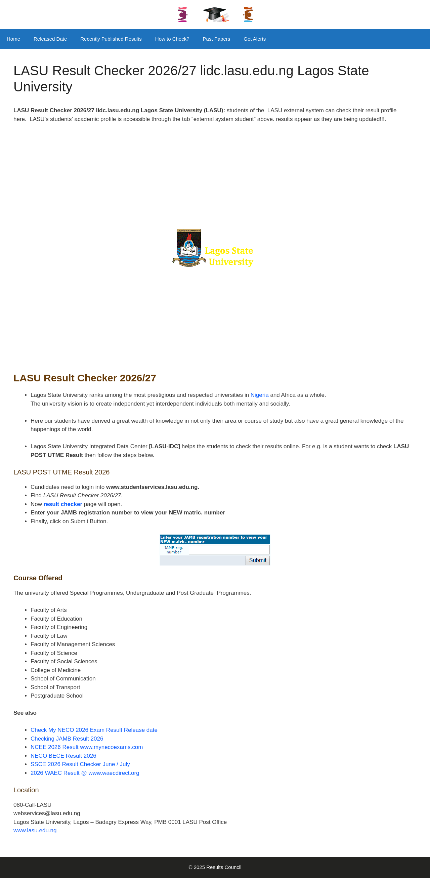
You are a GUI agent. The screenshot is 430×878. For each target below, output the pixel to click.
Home (13, 39)
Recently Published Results (111, 39)
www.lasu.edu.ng (35, 830)
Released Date (50, 39)
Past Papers (216, 39)
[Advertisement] (215, 179)
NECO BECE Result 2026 (63, 756)
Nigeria (259, 395)
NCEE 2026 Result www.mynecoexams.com (87, 747)
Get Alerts (255, 39)
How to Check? (172, 39)
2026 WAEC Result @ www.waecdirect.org (85, 773)
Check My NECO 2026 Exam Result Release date (94, 730)
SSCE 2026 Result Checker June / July (80, 764)
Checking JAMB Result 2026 (67, 739)
